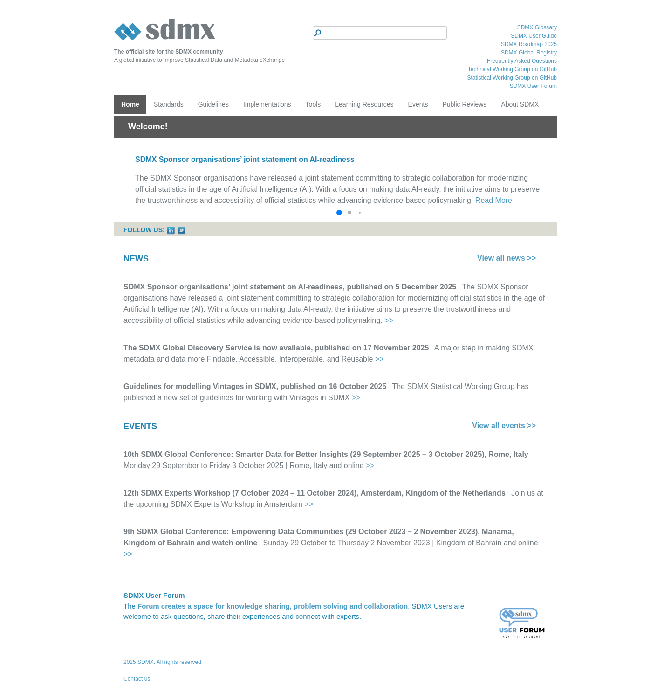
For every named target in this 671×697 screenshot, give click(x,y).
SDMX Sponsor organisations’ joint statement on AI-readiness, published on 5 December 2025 (289, 287)
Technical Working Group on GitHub (512, 69)
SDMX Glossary (537, 27)
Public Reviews (464, 104)
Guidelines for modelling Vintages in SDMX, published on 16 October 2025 (254, 386)
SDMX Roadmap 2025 (529, 44)
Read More (493, 200)
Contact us (136, 679)
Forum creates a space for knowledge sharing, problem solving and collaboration (272, 606)
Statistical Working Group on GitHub (512, 77)
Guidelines (213, 104)
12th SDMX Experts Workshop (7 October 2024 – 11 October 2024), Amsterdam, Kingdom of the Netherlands (314, 493)
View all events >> (504, 425)
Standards (169, 104)
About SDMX (520, 104)
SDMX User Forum (533, 86)
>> (388, 320)
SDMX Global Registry (529, 52)
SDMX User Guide (534, 36)
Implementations (267, 104)
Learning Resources (364, 104)
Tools (313, 104)
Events (418, 104)
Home (130, 104)
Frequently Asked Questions (522, 61)
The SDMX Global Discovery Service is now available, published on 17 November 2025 (276, 348)
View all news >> (506, 258)
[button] (339, 212)
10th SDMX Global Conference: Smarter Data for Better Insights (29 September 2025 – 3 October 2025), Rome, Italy (325, 454)
